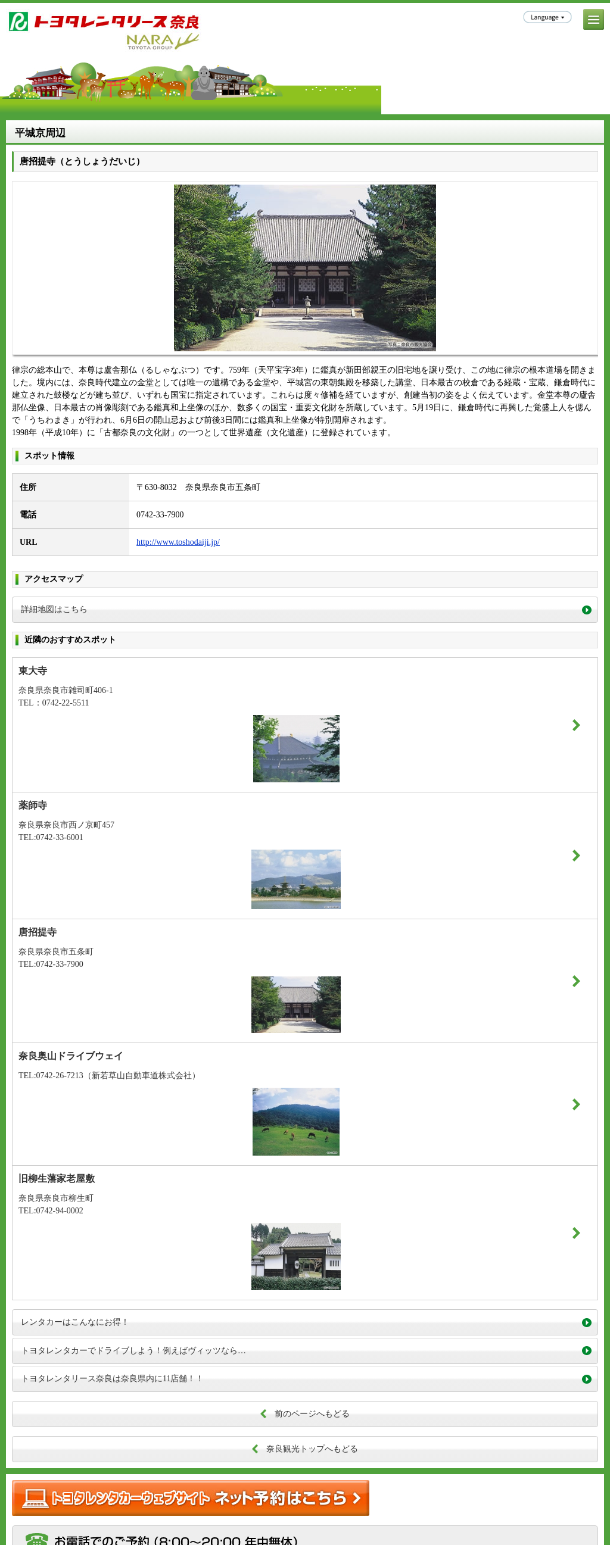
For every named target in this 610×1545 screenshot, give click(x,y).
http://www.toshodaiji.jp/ (178, 542)
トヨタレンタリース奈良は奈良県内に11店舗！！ (112, 1378)
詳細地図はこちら (54, 609)
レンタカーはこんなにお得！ (75, 1322)
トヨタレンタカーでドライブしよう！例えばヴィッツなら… (133, 1350)
